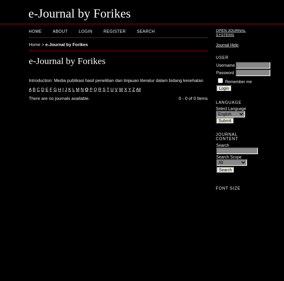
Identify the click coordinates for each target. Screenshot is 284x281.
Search (146, 31)
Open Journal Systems (231, 32)
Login (86, 31)
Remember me (238, 82)
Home (35, 31)
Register (114, 31)
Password (225, 73)
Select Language (231, 109)
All (138, 89)
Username (225, 65)
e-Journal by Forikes (67, 44)
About (60, 31)
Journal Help (227, 45)
